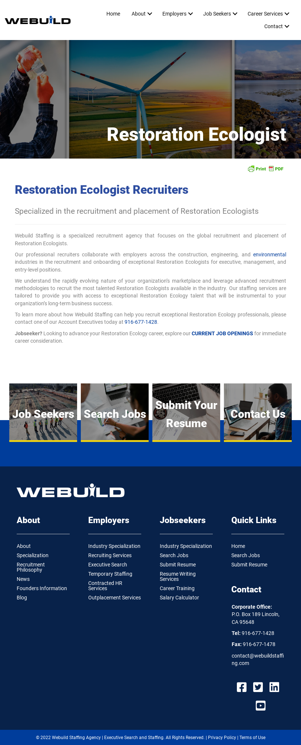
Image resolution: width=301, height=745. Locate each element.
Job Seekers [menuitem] (217, 14)
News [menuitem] (23, 579)
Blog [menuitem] (22, 598)
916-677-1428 (141, 322)
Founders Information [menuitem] (42, 588)
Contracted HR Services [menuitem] (105, 585)
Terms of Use (252, 737)
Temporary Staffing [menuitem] (110, 574)
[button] (149, 13)
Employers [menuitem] (174, 14)
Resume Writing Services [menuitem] (178, 576)
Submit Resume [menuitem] (178, 565)
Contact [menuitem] (273, 26)
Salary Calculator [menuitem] (179, 598)
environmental (269, 254)
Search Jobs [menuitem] (174, 555)
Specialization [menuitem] (33, 555)
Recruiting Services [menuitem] (110, 555)
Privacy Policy (222, 737)
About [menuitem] (139, 14)
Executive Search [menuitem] (107, 565)
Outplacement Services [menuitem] (114, 598)
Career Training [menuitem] (177, 588)
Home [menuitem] (113, 14)
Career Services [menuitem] (265, 14)
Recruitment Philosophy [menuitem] (31, 567)
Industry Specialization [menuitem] (114, 546)
